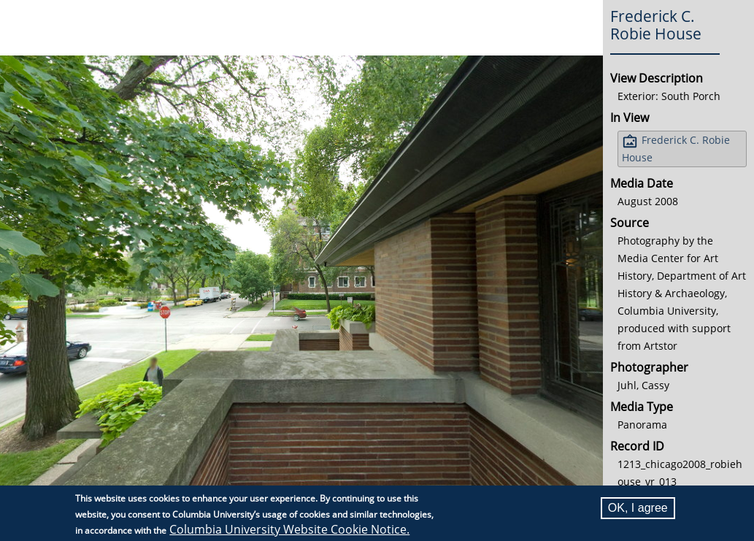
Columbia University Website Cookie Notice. (289, 529)
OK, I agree (638, 508)
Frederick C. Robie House (676, 148)
